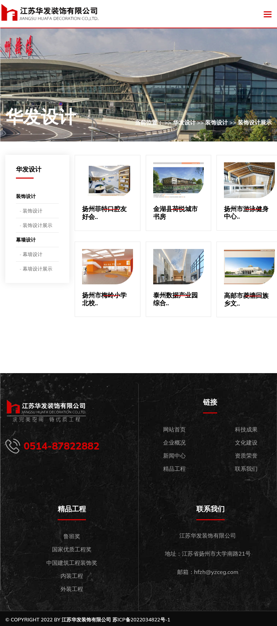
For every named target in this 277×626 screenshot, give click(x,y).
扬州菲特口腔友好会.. (104, 213)
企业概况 (174, 442)
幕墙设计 (26, 240)
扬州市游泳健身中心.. (246, 213)
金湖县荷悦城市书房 (175, 213)
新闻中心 (174, 455)
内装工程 (71, 575)
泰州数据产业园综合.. (175, 299)
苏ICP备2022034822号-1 (141, 619)
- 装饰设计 (30, 211)
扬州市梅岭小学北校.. (104, 299)
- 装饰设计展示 (35, 225)
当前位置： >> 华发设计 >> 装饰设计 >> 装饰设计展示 (203, 122)
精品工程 (174, 468)
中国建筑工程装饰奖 (71, 562)
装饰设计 (26, 196)
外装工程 (71, 588)
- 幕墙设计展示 (35, 269)
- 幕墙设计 (30, 254)
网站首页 (174, 429)
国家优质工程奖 (72, 549)
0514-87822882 (61, 446)
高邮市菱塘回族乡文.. (246, 299)
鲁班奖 (71, 536)
